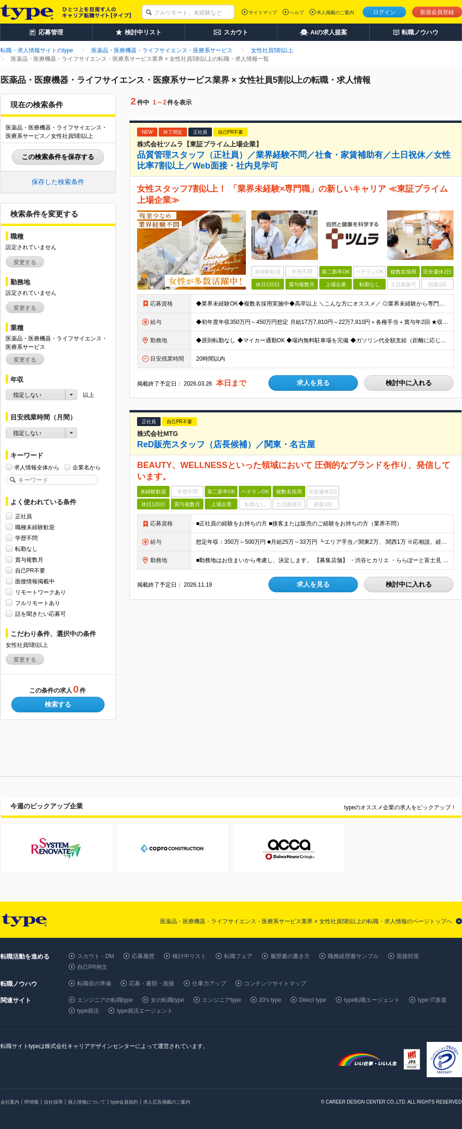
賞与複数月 (29, 559)
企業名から (87, 467)
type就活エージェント (145, 1011)
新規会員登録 (437, 12)
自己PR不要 (30, 570)
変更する (25, 262)
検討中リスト (189, 956)
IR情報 (31, 1102)
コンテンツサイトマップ (275, 983)
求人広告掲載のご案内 (166, 1102)
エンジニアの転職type (105, 1000)
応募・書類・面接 (151, 983)
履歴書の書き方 (290, 956)
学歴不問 (26, 537)
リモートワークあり (40, 592)
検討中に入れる (409, 383)
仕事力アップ (209, 983)
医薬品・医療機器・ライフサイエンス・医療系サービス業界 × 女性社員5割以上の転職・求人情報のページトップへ (306, 921)
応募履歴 (143, 956)
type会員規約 (124, 1102)
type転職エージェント (372, 1000)
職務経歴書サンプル (353, 956)
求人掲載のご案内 (335, 12)
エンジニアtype (221, 1000)
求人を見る (313, 383)
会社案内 (9, 1102)
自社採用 (53, 1102)
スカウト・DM (95, 956)
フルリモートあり (37, 602)
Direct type (312, 1000)
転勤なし (26, 548)
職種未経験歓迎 (35, 527)
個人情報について (86, 1102)
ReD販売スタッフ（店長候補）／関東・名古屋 (226, 444)
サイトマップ (263, 12)
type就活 (88, 1011)
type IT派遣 (432, 1000)
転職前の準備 (94, 983)
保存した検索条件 (58, 181)
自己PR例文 (92, 967)
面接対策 (408, 956)
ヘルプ (297, 12)
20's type (270, 1000)
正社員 (23, 516)
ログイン (384, 12)
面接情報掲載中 (35, 581)
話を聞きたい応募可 (40, 613)
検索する (58, 704)
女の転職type (167, 1000)
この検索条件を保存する (58, 157)
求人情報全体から (36, 467)
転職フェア (238, 956)
